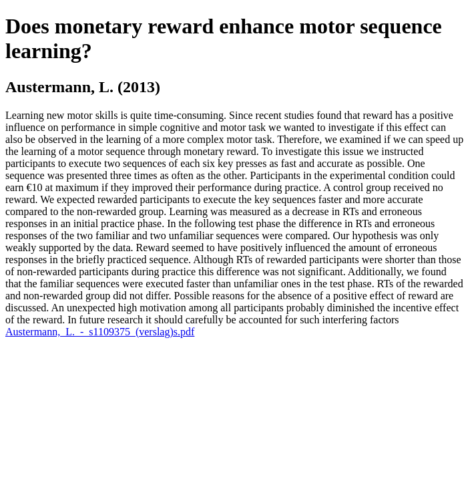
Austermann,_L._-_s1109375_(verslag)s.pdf (99, 331)
